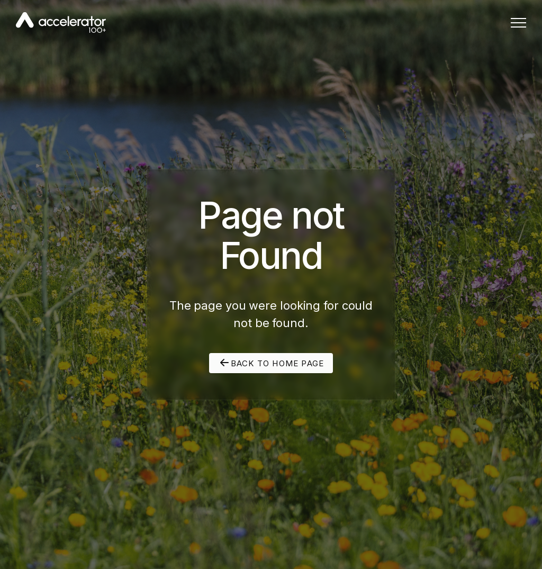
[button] (518, 22)
